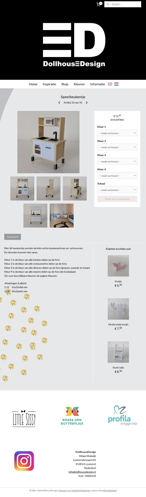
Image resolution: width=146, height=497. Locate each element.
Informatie (97, 84)
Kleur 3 (101, 155)
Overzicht (12, 236)
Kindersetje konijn (118, 324)
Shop (64, 84)
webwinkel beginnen (80, 490)
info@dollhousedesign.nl (82, 471)
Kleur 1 (101, 126)
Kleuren (79, 84)
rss (68, 490)
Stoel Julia (118, 367)
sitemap (62, 490)
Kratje (118, 281)
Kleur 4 (101, 169)
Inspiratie (49, 84)
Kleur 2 (101, 140)
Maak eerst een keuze (117, 198)
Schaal (101, 183)
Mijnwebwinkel (110, 490)
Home (33, 84)
